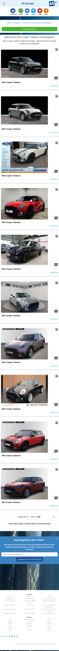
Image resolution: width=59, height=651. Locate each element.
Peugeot (49, 623)
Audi (9, 621)
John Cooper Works (49, 599)
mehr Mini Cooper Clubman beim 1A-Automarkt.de (29, 523)
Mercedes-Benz (29, 619)
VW (10, 619)
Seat (9, 626)
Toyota (49, 628)
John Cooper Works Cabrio (29, 602)
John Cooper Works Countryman (49, 606)
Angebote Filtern (29, 29)
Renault (29, 623)
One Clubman (29, 609)
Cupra (10, 630)
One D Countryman (49, 613)
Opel (49, 621)
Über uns (19, 644)
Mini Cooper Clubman (11, 82)
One (49, 597)
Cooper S (29, 597)
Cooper (9, 597)
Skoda (10, 623)
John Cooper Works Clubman (49, 610)
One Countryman (29, 613)
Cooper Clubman (9, 605)
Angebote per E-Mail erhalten (29, 559)
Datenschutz (42, 644)
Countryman (10, 599)
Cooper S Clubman (10, 609)
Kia (29, 628)
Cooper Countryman (49, 601)
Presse (26, 644)
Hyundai (29, 626)
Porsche (9, 628)
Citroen (29, 630)
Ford (29, 621)
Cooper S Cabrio (10, 601)
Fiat (49, 630)
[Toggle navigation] (4, 3)
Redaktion (33, 644)
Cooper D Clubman (10, 613)
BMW (49, 619)
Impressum (52, 644)
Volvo (49, 626)
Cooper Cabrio (29, 599)
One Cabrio (29, 605)
